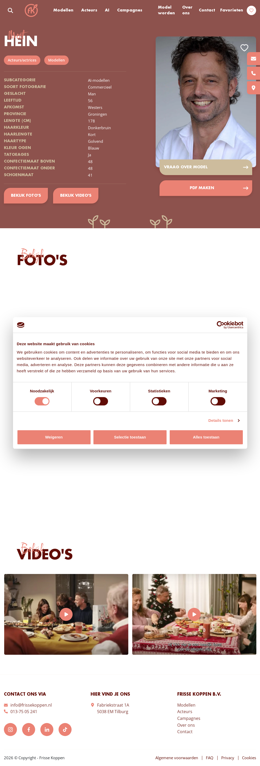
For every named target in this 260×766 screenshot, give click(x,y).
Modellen (63, 10)
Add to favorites (244, 47)
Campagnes (129, 10)
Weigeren (53, 437)
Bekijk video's (75, 196)
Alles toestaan (206, 437)
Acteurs (89, 10)
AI (107, 10)
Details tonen (220, 420)
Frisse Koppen (31, 10)
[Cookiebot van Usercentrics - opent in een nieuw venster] (220, 325)
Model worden (166, 10)
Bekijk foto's (26, 196)
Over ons (187, 10)
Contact (207, 10)
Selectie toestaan (130, 437)
